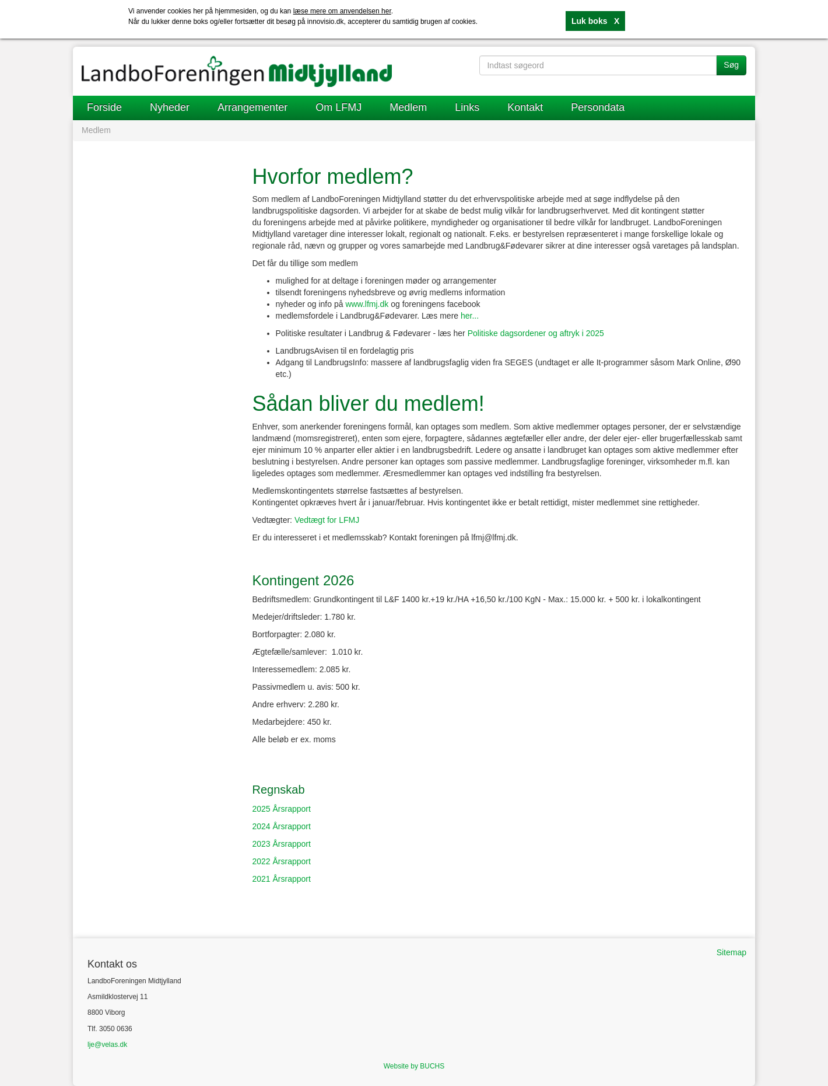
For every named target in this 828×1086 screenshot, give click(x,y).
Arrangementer (252, 107)
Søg (731, 64)
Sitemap (731, 952)
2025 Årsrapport (281, 808)
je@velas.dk (108, 1044)
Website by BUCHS (414, 1066)
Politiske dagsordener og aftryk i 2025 (536, 333)
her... (470, 315)
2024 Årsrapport (281, 826)
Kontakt (525, 107)
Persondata (597, 107)
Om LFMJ (338, 107)
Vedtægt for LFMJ (326, 520)
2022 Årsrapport (281, 861)
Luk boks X (595, 21)
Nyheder (170, 107)
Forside (104, 107)
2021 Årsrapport (281, 879)
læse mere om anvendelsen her (342, 11)
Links (467, 107)
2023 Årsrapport (281, 843)
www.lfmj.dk (366, 304)
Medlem (408, 107)
